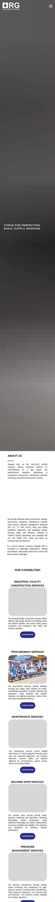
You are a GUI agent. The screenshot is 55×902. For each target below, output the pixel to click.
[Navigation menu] (51, 6)
